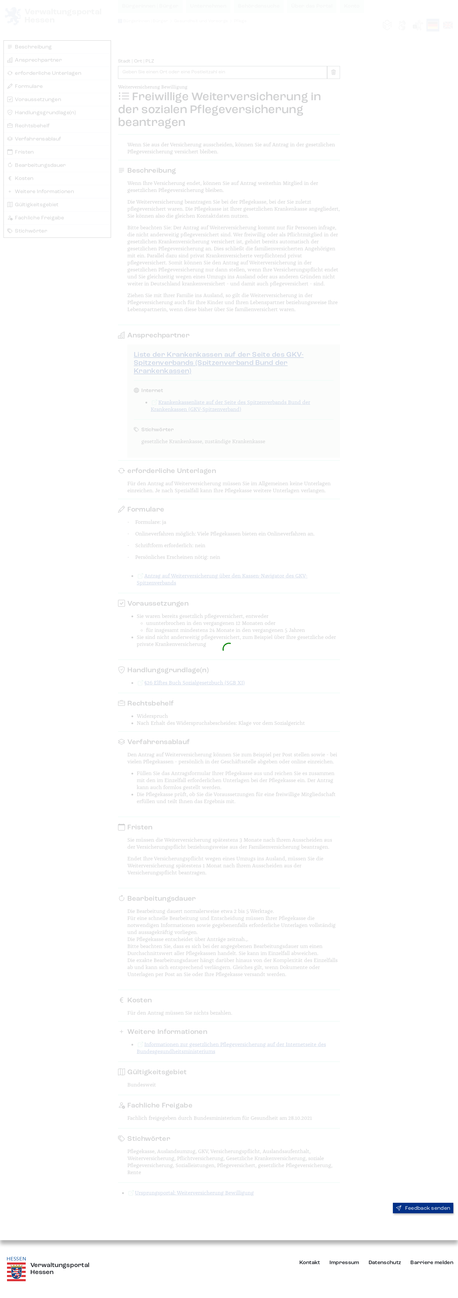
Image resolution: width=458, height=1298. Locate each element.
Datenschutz (385, 1262)
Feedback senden (423, 1208)
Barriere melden (431, 1262)
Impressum (344, 1262)
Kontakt (309, 1262)
